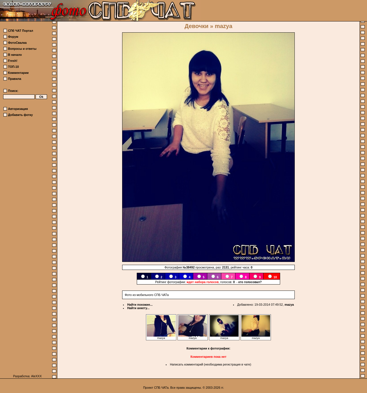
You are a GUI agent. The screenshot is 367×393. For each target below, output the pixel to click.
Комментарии (18, 72)
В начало (15, 54)
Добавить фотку (20, 114)
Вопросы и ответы (22, 48)
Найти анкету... (138, 308)
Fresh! (12, 60)
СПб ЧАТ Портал (20, 30)
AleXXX (36, 376)
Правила (14, 78)
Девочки (196, 26)
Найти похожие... (140, 304)
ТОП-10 (13, 66)
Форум (13, 36)
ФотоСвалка (17, 42)
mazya (289, 304)
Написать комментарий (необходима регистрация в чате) (210, 364)
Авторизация (18, 108)
